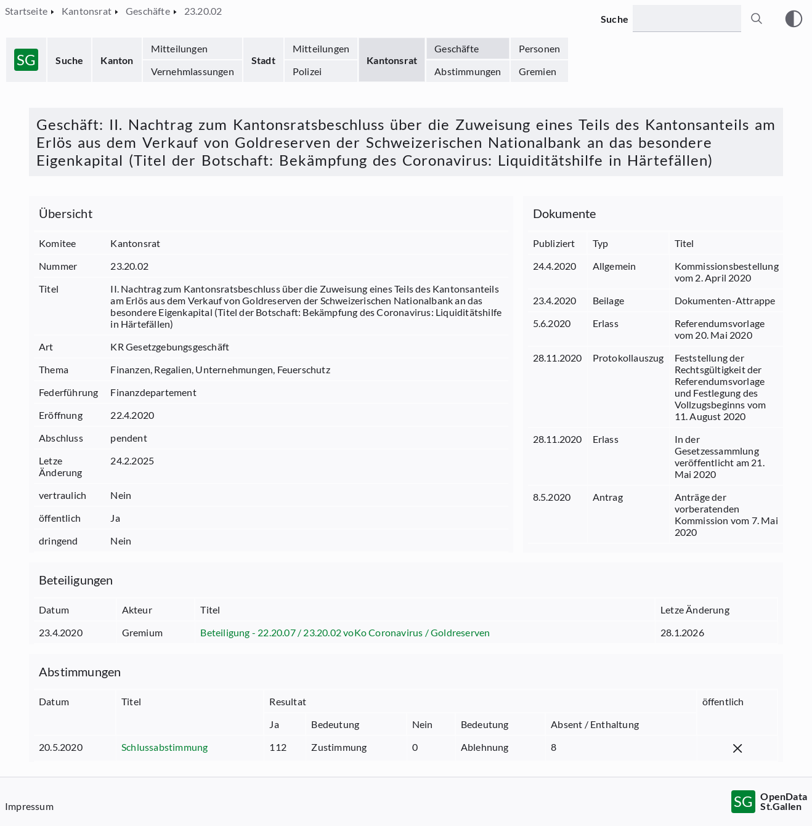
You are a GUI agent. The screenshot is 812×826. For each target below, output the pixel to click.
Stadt (263, 60)
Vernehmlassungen (192, 71)
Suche (69, 60)
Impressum (29, 806)
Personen (540, 48)
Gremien (537, 71)
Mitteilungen (179, 48)
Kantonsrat (392, 60)
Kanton (116, 60)
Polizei (307, 71)
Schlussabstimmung (164, 747)
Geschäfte (456, 48)
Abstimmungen (467, 71)
